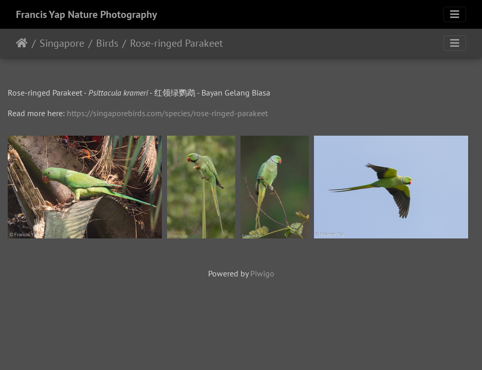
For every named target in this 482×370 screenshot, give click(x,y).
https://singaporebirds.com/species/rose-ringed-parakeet (167, 113)
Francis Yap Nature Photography (86, 14)
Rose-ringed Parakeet (176, 43)
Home (22, 43)
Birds (107, 43)
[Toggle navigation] (454, 14)
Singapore (62, 43)
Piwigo (262, 273)
